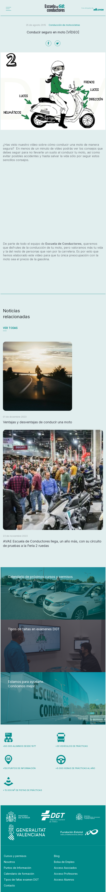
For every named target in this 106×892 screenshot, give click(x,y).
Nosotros (9, 861)
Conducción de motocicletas (64, 25)
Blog (57, 856)
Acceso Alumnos (64, 879)
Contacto (9, 885)
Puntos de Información (17, 867)
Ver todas (10, 327)
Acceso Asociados (65, 867)
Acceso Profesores (66, 873)
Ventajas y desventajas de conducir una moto (37, 422)
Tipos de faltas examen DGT (21, 879)
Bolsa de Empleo (64, 861)
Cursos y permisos (15, 856)
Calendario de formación (19, 873)
